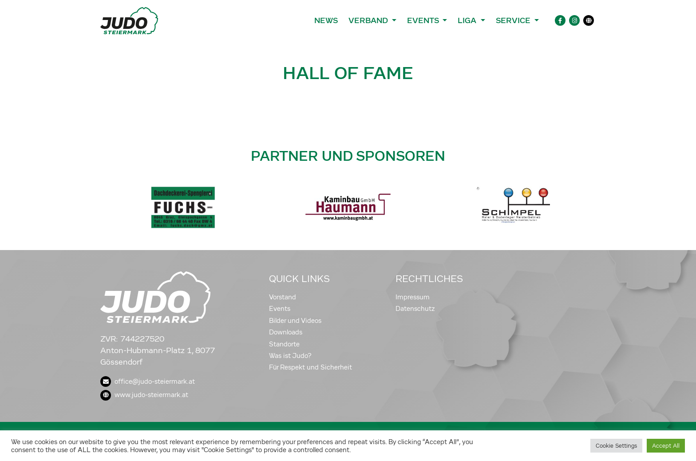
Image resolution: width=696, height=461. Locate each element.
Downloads (285, 332)
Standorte (284, 344)
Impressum (412, 297)
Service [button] (514, 20)
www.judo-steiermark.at (144, 395)
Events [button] (424, 20)
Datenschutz (415, 309)
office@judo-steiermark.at (147, 381)
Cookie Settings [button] (616, 445)
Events (279, 309)
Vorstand (282, 297)
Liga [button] (468, 20)
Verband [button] (369, 20)
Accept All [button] (666, 445)
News (326, 20)
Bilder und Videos (295, 321)
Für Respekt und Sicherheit (310, 367)
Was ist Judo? (290, 356)
